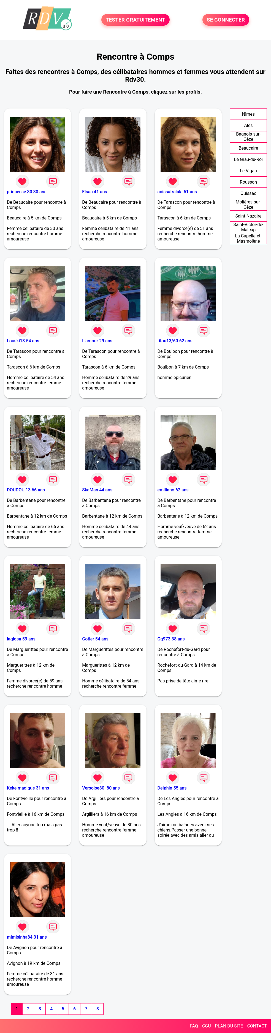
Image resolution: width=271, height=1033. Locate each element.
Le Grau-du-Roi (248, 159)
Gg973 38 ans (171, 639)
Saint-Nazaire (248, 216)
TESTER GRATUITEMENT (136, 20)
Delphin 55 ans (172, 788)
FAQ (194, 1026)
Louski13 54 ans (23, 340)
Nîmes (248, 114)
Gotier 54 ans (95, 639)
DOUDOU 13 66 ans (26, 489)
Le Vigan (248, 170)
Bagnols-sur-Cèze (248, 136)
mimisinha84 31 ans (27, 937)
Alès (248, 125)
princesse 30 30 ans (27, 191)
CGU (206, 1026)
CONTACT (257, 1026)
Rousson (248, 182)
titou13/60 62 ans (175, 340)
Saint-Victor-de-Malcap (248, 227)
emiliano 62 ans (173, 489)
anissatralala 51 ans (177, 191)
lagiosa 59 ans (21, 639)
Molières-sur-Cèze (248, 204)
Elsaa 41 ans (94, 191)
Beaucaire (248, 148)
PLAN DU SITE (229, 1026)
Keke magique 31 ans (28, 788)
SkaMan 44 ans (97, 489)
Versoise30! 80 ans (101, 788)
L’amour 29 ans (97, 340)
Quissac (248, 193)
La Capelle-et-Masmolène (248, 238)
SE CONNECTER (226, 20)
